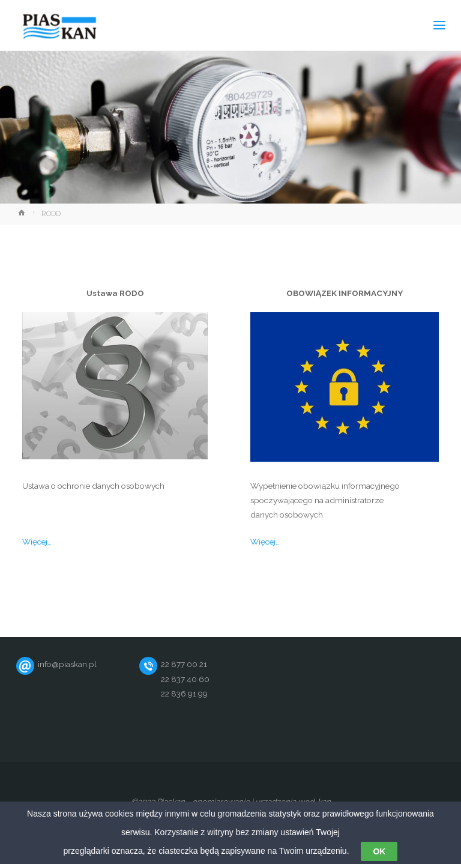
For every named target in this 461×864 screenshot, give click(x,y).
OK (379, 851)
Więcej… (37, 541)
